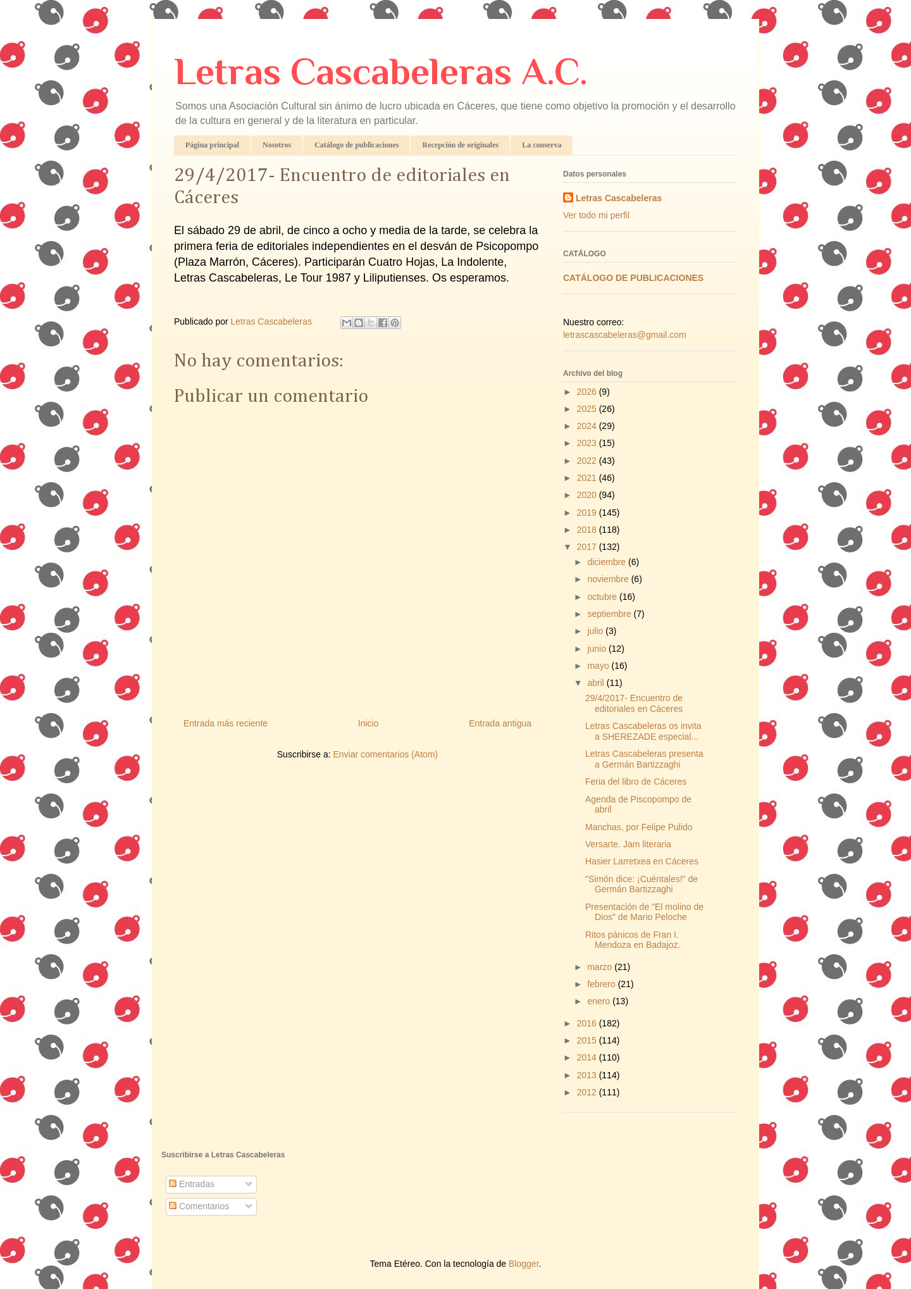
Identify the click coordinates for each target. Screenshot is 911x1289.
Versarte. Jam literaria (628, 844)
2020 (588, 495)
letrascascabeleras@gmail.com (624, 335)
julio (596, 631)
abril (596, 683)
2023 (588, 443)
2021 (588, 478)
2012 (588, 1092)
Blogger (523, 1264)
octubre (603, 597)
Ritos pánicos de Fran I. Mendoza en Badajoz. (632, 940)
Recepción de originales (460, 144)
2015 (588, 1040)
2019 (588, 513)
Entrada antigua (500, 723)
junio (597, 649)
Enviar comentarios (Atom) (385, 754)
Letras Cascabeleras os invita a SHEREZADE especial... (643, 731)
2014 (588, 1057)
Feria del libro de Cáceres (635, 781)
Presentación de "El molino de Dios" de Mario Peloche (644, 912)
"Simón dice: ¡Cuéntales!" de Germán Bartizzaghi (641, 884)
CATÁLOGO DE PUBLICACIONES (633, 278)
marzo (600, 967)
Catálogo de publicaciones (356, 144)
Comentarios (199, 1206)
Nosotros (277, 144)
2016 (588, 1023)
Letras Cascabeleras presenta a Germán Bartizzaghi (644, 759)
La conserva (541, 144)
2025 (588, 409)
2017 (588, 547)
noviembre (609, 579)
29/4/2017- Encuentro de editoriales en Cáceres (634, 703)
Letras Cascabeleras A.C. (381, 71)
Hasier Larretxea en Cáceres (641, 861)
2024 (588, 426)
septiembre (610, 614)
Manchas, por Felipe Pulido (639, 827)
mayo (599, 666)
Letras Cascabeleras (619, 198)
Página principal (212, 144)
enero (599, 1001)
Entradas (191, 1184)
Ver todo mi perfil (596, 215)
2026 (588, 392)
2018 (588, 530)
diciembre (607, 562)
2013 (588, 1075)
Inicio (368, 723)
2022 (588, 461)
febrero (602, 984)
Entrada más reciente (225, 723)
